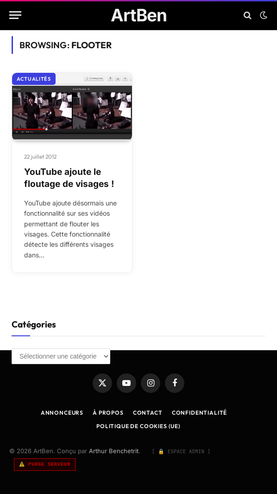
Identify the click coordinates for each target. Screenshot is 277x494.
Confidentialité (199, 412)
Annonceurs (62, 412)
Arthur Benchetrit (113, 451)
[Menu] (15, 15)
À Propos (108, 412)
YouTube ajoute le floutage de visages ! (69, 178)
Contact (148, 412)
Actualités (34, 79)
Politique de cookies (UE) (138, 426)
